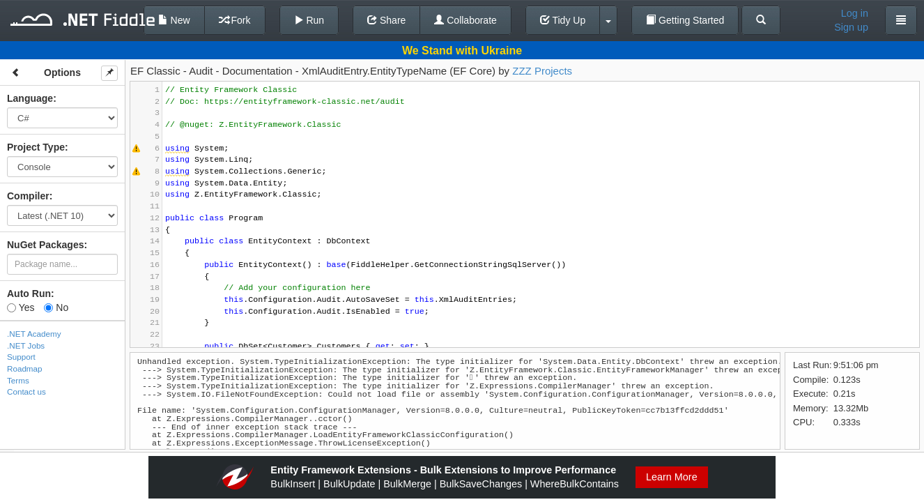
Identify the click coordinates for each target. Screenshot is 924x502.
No (56, 307)
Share (386, 20)
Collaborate (465, 20)
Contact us (26, 391)
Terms (18, 380)
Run (309, 20)
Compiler (28, 195)
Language (30, 98)
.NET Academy (34, 333)
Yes (20, 307)
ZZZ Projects (542, 71)
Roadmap (25, 368)
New (174, 20)
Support (21, 356)
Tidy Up (562, 20)
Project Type (36, 147)
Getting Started (685, 20)
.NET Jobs (26, 345)
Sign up (851, 27)
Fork (235, 20)
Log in (854, 13)
